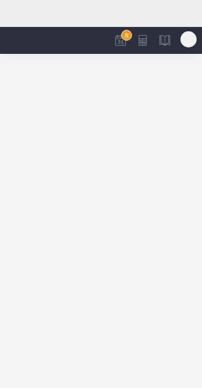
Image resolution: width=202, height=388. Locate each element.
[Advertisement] (101, 13)
